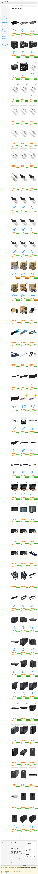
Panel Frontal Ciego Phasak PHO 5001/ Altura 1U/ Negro (14, 385)
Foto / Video (4, 36)
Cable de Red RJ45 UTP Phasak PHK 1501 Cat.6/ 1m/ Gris (32, 75)
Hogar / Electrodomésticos (5, 39)
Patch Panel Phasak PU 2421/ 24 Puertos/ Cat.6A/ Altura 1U (32, 452)
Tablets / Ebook (5, 33)
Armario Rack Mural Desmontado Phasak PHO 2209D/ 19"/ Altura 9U (23, 540)
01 (19, 15)
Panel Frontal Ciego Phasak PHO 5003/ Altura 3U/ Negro (32, 385)
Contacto (22, 2)
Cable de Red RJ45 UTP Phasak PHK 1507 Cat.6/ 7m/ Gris (14, 119)
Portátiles (3, 10)
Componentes (4, 8)
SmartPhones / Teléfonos (4, 13)
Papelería (3, 42)
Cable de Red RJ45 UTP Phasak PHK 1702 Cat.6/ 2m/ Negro (32, 186)
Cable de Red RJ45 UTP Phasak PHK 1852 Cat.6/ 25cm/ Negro (32, 252)
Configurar (23, 867)
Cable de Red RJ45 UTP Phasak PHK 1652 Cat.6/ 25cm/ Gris (14, 186)
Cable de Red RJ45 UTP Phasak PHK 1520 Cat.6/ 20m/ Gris (14, 142)
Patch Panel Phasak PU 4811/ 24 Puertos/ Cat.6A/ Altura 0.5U (32, 474)
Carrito (34, 2)
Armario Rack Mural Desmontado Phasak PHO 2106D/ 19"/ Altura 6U (14, 518)
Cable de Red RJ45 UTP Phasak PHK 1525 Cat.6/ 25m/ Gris (23, 142)
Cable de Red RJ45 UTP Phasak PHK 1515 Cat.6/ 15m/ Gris (32, 119)
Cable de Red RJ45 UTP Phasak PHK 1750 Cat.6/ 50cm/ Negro (32, 230)
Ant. (17, 15)
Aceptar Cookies (34, 867)
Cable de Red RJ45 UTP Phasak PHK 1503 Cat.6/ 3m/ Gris (23, 97)
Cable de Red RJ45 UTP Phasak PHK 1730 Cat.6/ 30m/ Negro (23, 230)
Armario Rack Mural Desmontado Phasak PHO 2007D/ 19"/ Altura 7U (14, 496)
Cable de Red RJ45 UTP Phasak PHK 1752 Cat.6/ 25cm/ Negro (23, 252)
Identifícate (15, 2)
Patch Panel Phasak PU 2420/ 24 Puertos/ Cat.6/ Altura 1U (23, 452)
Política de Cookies (4, 872)
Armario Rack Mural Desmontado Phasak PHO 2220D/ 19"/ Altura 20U (23, 562)
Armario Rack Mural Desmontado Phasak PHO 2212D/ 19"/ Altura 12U (32, 540)
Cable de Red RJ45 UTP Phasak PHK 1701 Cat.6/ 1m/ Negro (23, 186)
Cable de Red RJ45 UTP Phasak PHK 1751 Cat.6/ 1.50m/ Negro (14, 252)
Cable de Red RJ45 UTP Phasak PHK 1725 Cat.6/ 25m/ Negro (14, 230)
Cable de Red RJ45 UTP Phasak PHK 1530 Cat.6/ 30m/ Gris (32, 142)
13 (27, 15)
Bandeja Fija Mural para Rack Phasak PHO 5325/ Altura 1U (23, 31)
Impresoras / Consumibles (4, 19)
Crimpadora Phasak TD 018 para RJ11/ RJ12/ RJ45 (23, 340)
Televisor (3, 16)
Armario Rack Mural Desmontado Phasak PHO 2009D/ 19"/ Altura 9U (23, 496)
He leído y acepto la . (17, 863)
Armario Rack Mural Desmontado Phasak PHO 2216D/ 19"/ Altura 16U (14, 562)
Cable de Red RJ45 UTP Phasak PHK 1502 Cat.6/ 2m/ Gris (14, 97)
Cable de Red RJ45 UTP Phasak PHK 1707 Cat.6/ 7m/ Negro (23, 208)
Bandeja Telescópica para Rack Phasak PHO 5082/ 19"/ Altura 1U (14, 32)
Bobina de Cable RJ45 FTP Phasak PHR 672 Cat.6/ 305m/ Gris (14, 318)
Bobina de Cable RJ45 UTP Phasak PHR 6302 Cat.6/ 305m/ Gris (32, 275)
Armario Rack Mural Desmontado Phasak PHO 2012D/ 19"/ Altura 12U (32, 496)
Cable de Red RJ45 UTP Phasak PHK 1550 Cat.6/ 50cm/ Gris (14, 164)
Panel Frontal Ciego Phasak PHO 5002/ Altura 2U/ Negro (23, 385)
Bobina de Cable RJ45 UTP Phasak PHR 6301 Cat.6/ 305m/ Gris (23, 275)
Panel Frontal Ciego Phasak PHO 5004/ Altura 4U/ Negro (14, 407)
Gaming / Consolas (3, 26)
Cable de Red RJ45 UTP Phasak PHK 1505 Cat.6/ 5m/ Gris (32, 97)
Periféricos (4, 31)
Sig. (29, 15)
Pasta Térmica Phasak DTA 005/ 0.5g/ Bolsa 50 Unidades (23, 407)
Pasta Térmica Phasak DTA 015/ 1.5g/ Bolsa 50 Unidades (32, 407)
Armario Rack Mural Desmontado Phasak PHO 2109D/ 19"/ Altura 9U (23, 518)
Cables (3, 29)
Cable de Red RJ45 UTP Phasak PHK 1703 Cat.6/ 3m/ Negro (14, 208)
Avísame (17, 167)
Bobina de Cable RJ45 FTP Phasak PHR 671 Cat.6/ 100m (32, 296)
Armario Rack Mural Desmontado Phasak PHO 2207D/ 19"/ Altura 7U (14, 540)
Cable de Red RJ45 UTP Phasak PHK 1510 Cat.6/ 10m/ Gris (23, 119)
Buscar (28, 2)
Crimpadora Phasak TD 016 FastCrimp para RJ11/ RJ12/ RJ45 (14, 340)
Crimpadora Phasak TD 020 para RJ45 (14, 362)
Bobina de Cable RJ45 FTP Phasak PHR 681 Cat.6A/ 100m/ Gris (23, 318)
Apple (3, 47)
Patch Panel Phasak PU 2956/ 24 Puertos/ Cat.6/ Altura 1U (14, 474)
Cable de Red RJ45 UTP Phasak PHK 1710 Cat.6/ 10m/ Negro (32, 208)
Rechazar (28, 867)
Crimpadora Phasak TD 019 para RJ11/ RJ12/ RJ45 (32, 340)
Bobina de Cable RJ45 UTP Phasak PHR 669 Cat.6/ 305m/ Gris (23, 297)
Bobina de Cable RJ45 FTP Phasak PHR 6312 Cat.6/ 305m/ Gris (14, 296)
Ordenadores (4, 5)
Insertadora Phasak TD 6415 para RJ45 (23, 363)
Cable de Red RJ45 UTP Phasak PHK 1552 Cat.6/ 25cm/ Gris (32, 164)
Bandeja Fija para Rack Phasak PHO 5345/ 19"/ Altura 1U (32, 31)
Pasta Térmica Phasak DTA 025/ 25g (14, 428)
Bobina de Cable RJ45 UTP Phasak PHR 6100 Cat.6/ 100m (14, 274)
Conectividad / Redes (4, 23)
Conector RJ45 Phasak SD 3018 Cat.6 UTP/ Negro (32, 318)
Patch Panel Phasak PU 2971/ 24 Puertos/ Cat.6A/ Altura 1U (23, 474)
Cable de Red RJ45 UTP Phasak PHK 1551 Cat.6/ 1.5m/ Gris (23, 164)
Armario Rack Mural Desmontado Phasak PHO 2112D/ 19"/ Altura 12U (32, 518)
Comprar (18, 34)
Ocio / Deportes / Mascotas (5, 45)
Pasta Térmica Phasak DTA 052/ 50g (23, 428)
